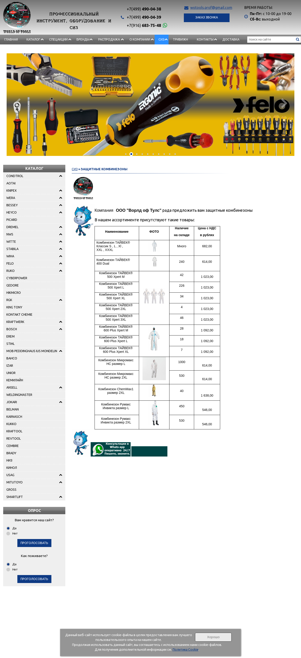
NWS (9, 234)
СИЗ (161, 39)
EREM (10, 336)
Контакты (205, 39)
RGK (9, 300)
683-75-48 (144, 25)
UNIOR (11, 373)
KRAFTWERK (15, 322)
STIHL (10, 344)
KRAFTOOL (14, 431)
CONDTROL (14, 176)
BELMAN (12, 409)
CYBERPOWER (16, 278)
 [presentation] (283, 103)
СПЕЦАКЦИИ (58, 39)
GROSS (11, 489)
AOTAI (11, 183)
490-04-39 (144, 17)
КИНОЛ (11, 468)
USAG (10, 475)
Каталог (33, 39)
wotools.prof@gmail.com (211, 7)
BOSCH (11, 329)
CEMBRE (12, 446)
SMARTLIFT (14, 497)
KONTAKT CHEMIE (19, 314)
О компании (139, 39)
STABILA (12, 249)
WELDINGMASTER (19, 395)
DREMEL (12, 227)
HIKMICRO (13, 292)
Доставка (230, 39)
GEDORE (12, 285)
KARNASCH (14, 416)
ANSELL (11, 387)
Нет (15, 533)
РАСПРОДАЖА (109, 39)
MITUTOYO (14, 482)
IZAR (9, 365)
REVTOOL (13, 438)
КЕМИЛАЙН (14, 380)
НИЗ (9, 460)
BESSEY (12, 205)
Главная (11, 39)
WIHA (10, 256)
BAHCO (11, 358)
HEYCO (11, 212)
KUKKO (11, 424)
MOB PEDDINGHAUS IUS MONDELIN (31, 351)
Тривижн (180, 39)
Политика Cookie (185, 649)
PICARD (11, 220)
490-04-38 (144, 9)
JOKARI (11, 402)
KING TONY (14, 307)
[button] (126, 154)
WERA (10, 198)
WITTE (11, 241)
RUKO (10, 271)
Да (14, 528)
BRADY (11, 453)
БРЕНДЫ (83, 39)
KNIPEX (11, 190)
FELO (10, 263)
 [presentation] (17, 103)
